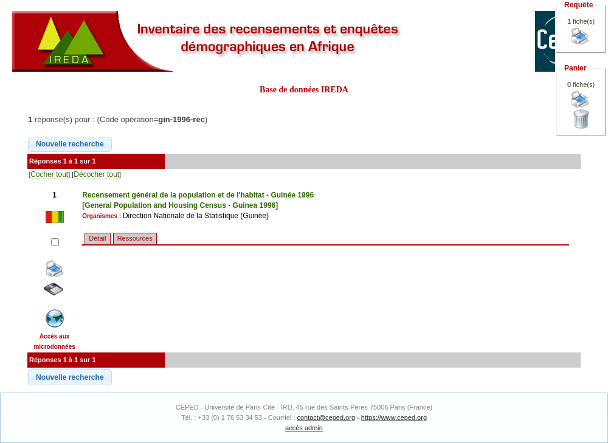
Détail (97, 238)
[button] (70, 145)
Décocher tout (96, 174)
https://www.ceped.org (394, 417)
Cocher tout (49, 174)
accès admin (304, 427)
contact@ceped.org (326, 417)
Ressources (135, 238)
